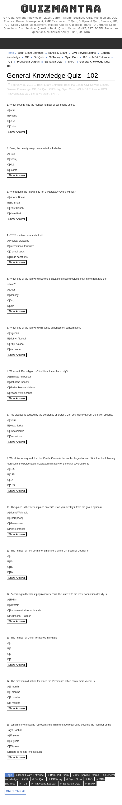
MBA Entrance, (91, 89)
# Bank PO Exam (58, 775)
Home (10, 52)
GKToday (54, 57)
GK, (34, 89)
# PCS (23, 783)
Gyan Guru (71, 57)
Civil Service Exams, (96, 84)
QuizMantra (61, 8)
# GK (25, 779)
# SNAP (90, 783)
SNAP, (54, 93)
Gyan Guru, (69, 89)
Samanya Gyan (53, 61)
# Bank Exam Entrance (30, 775)
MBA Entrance (100, 57)
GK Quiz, (42, 89)
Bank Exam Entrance (30, 52)
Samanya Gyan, (40, 93)
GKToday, (55, 89)
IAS (85, 57)
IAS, (79, 89)
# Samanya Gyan (70, 783)
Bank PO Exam (57, 52)
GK (27, 57)
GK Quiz (39, 57)
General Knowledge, (19, 89)
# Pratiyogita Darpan (43, 783)
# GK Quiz (38, 779)
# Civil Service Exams (86, 775)
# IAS (89, 779)
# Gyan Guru (74, 779)
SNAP (71, 61)
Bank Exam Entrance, (50, 84)
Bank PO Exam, (73, 84)
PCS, (104, 89)
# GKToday (55, 779)
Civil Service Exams (84, 52)
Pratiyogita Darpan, (18, 93)
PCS (9, 61)
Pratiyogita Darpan (28, 61)
